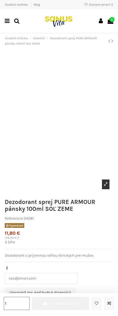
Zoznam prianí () (98, 5)
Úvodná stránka (17, 5)
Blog (37, 5)
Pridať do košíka (60, 303)
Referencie (14, 218)
